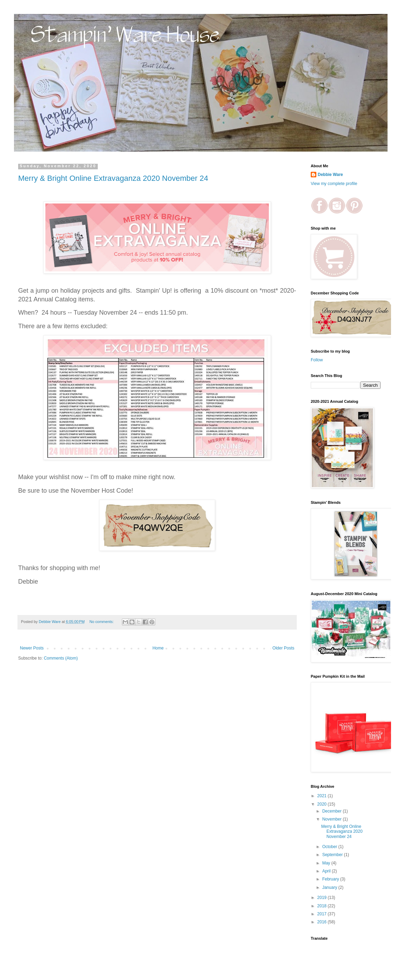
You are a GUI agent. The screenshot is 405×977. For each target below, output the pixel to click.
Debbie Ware (330, 174)
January (330, 887)
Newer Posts (32, 648)
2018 (322, 905)
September (333, 854)
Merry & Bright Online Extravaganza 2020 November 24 (113, 178)
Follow (317, 359)
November (332, 819)
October (330, 846)
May (326, 863)
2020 (322, 804)
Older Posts (283, 648)
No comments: (102, 622)
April (327, 871)
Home (158, 648)
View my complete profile (334, 183)
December (332, 811)
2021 (322, 795)
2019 (322, 897)
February (331, 879)
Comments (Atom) (61, 658)
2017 (322, 913)
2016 (322, 922)
